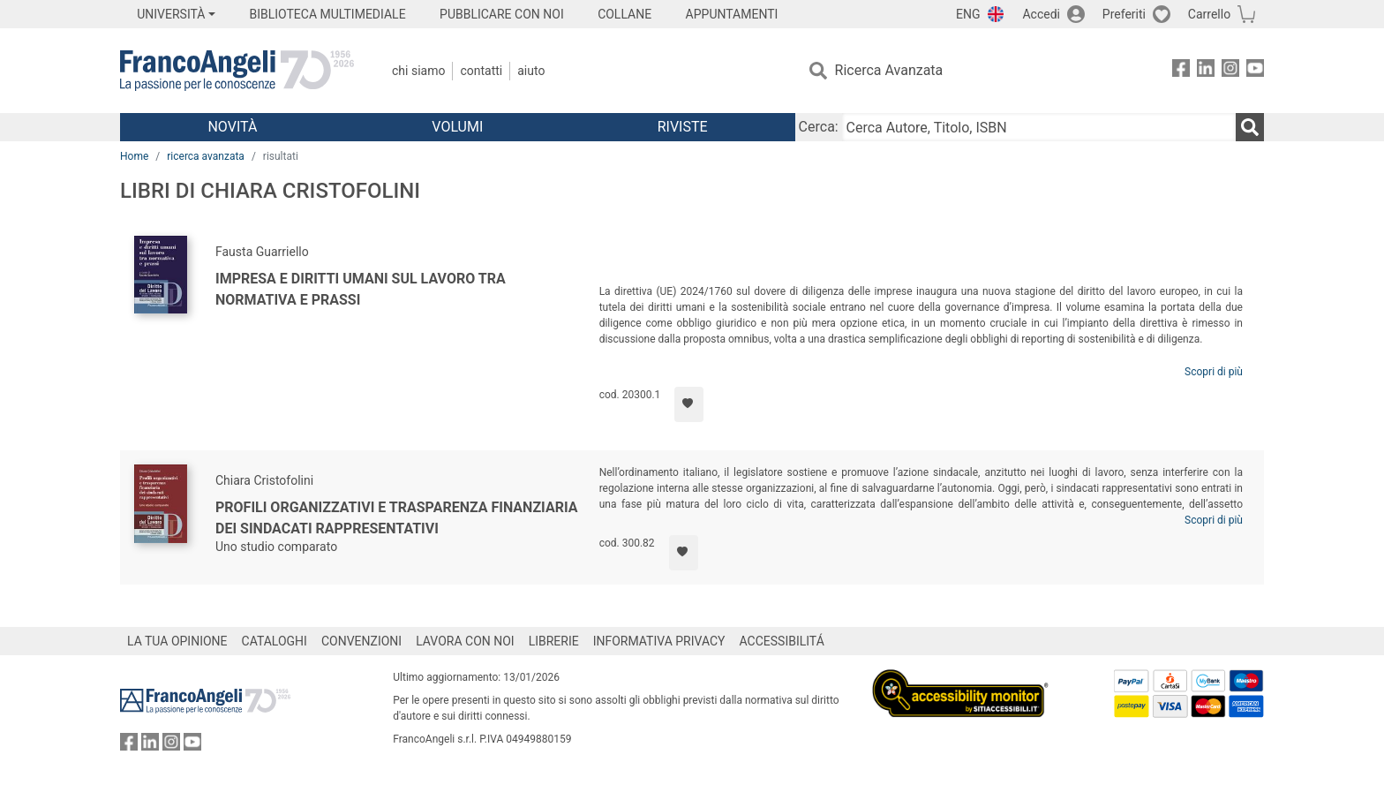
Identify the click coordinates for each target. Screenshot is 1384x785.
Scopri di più (1214, 372)
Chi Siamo (418, 71)
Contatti (481, 71)
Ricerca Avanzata (889, 70)
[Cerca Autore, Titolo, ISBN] (1039, 127)
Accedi (1041, 14)
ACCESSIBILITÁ (782, 641)
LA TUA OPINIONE (177, 641)
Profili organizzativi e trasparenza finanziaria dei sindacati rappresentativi (396, 518)
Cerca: (819, 126)
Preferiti (1124, 14)
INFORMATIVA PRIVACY (659, 641)
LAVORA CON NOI (465, 641)
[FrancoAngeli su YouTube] (1255, 71)
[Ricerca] (1250, 127)
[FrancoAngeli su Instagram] (1230, 71)
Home (134, 156)
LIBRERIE (554, 641)
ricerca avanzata (205, 156)
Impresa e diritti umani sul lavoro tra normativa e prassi (360, 289)
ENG (968, 14)
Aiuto (531, 71)
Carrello (1209, 14)
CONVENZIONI (361, 641)
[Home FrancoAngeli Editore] (237, 70)
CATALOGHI (274, 641)
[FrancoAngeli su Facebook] (1181, 71)
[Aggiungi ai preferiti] (688, 404)
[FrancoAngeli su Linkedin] (1206, 71)
